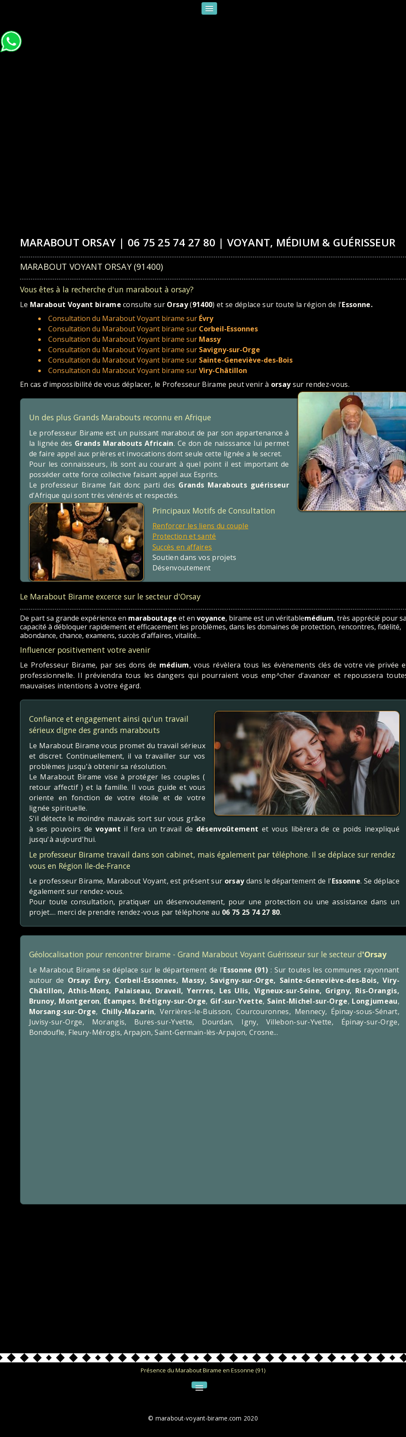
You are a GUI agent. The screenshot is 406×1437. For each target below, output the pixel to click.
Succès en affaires (183, 546)
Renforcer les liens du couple (201, 525)
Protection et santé (185, 536)
